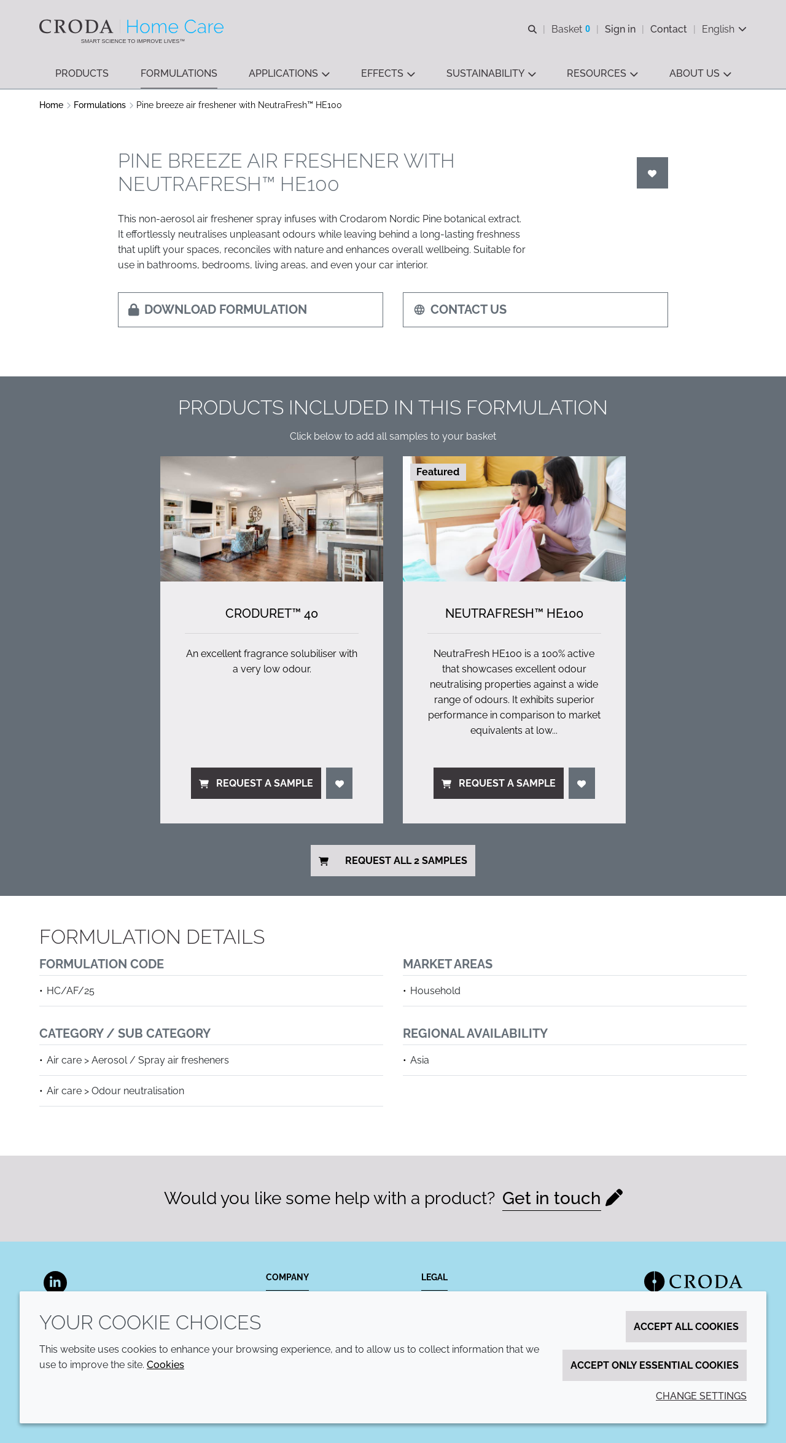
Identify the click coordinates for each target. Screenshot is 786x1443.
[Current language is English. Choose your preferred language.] (724, 29)
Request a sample (256, 783)
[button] (82, 74)
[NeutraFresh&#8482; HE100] (514, 518)
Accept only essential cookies (654, 1365)
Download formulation (217, 309)
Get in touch (551, 1198)
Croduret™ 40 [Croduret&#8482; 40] (271, 613)
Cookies (165, 1365)
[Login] (653, 173)
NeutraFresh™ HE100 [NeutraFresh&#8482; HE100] (514, 613)
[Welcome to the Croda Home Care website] (133, 26)
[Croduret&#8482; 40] (271, 518)
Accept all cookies (686, 1326)
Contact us (460, 309)
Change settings (701, 1396)
